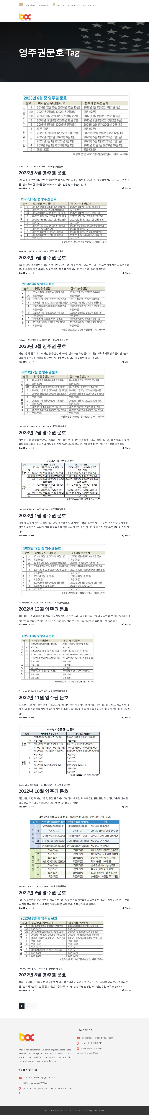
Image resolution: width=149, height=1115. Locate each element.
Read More (24, 188)
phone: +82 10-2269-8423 (35, 1082)
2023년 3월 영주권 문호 (42, 346)
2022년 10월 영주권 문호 (44, 791)
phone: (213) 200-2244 (91, 1043)
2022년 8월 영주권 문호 (42, 974)
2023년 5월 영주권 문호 (42, 257)
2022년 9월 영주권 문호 (42, 892)
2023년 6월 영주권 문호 (42, 172)
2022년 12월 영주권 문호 (44, 608)
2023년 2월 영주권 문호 (42, 432)
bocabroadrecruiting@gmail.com (36, 5)
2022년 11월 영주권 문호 (44, 697)
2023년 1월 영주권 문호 (42, 515)
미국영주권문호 (55, 166)
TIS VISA (41, 166)
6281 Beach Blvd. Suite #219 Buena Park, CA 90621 (76, 5)
